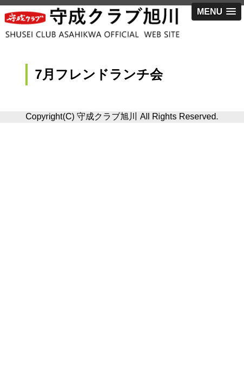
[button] (216, 12)
